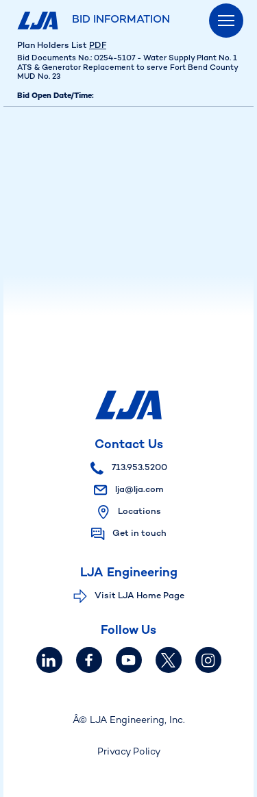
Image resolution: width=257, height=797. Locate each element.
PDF (97, 46)
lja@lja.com (129, 490)
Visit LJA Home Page (139, 596)
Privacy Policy (128, 752)
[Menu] (226, 20)
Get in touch (139, 534)
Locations (139, 512)
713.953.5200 (128, 468)
